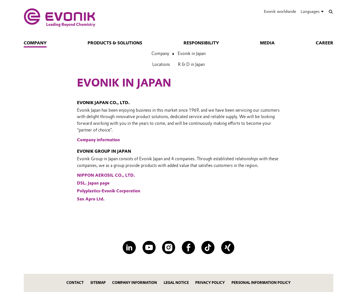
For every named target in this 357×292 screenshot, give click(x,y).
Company (35, 43)
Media (267, 43)
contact (75, 283)
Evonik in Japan (192, 53)
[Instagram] (168, 247)
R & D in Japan (191, 64)
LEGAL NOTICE (176, 283)
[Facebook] (188, 247)
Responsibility (201, 43)
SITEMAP (98, 283)
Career (324, 43)
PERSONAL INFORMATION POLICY (261, 283)
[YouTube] (149, 247)
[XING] (227, 247)
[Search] (330, 11)
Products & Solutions (115, 43)
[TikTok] (207, 247)
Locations (161, 64)
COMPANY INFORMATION (134, 283)
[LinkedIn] (129, 247)
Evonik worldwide (280, 11)
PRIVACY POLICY (210, 283)
